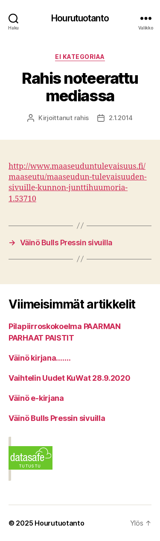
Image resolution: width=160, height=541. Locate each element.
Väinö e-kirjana (36, 398)
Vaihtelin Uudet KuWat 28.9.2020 (70, 377)
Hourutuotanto (80, 18)
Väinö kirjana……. (40, 357)
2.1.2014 (121, 118)
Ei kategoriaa (80, 56)
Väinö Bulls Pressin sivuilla (57, 418)
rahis (81, 118)
